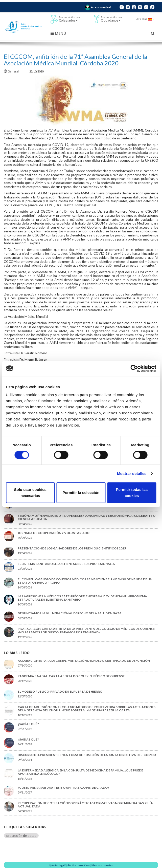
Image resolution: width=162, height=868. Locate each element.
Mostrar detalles (132, 473)
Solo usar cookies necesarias (30, 492)
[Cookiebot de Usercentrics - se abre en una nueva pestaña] (134, 368)
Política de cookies (78, 865)
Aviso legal (58, 865)
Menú (58, 33)
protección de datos (21, 836)
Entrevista (11, 353)
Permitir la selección (81, 492)
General (11, 71)
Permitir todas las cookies (132, 492)
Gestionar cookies (102, 865)
